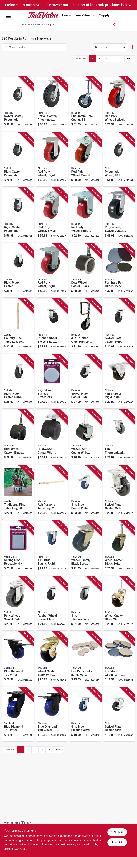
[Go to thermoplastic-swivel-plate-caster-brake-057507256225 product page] (119, 437)
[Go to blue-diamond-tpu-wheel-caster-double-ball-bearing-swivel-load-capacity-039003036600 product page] (18, 714)
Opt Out (117, 842)
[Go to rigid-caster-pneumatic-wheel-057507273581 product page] (18, 159)
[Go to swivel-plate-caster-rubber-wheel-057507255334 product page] (119, 326)
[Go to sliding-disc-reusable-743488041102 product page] (18, 548)
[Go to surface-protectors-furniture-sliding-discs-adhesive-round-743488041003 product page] (51, 381)
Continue (117, 831)
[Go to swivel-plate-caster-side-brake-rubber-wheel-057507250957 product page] (119, 714)
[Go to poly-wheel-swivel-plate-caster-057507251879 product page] (18, 603)
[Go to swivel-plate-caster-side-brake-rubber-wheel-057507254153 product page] (85, 381)
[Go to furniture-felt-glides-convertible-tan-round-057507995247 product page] (119, 270)
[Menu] (8, 17)
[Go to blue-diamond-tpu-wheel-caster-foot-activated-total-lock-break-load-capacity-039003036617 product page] (18, 659)
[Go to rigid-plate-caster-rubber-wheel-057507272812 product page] (18, 381)
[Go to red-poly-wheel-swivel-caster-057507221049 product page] (51, 215)
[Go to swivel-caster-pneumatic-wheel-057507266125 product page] (51, 104)
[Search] (115, 24)
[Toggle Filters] (132, 47)
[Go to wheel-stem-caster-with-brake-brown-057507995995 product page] (85, 437)
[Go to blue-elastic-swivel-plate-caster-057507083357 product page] (85, 714)
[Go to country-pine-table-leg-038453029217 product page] (18, 326)
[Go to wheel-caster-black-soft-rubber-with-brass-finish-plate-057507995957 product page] (85, 548)
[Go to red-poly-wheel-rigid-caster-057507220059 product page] (51, 270)
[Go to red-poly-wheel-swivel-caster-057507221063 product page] (119, 104)
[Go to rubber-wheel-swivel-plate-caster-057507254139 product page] (51, 603)
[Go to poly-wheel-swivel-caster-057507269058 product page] (119, 215)
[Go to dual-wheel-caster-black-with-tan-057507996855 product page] (85, 270)
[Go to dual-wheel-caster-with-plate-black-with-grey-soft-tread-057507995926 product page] (51, 437)
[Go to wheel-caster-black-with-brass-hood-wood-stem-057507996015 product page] (119, 603)
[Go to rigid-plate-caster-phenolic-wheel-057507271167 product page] (18, 270)
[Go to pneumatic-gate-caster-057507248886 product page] (85, 104)
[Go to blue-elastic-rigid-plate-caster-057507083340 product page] (51, 548)
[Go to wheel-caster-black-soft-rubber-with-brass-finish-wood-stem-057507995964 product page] (119, 548)
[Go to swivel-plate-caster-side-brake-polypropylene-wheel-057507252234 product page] (119, 492)
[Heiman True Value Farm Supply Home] (43, 15)
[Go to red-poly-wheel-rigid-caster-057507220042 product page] (85, 215)
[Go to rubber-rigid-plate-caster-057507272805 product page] (119, 381)
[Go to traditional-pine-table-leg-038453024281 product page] (18, 492)
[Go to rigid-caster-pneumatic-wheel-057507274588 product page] (18, 215)
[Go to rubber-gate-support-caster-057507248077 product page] (85, 326)
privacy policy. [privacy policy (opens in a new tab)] (17, 844)
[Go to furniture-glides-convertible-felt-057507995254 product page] (119, 659)
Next (129, 58)
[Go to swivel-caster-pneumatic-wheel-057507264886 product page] (18, 104)
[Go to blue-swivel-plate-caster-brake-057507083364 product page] (85, 492)
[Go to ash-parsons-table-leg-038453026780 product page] (51, 492)
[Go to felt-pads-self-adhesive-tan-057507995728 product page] (85, 659)
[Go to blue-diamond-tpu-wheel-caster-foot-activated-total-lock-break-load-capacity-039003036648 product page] (51, 714)
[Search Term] (68, 24)
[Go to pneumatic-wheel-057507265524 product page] (119, 159)
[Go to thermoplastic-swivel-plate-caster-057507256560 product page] (85, 603)
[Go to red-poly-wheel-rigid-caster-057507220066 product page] (51, 159)
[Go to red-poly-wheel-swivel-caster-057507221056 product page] (85, 159)
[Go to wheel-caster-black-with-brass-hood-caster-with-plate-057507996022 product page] (51, 659)
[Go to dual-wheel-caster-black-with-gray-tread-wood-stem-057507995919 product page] (18, 437)
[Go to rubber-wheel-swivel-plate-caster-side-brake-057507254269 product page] (51, 326)
